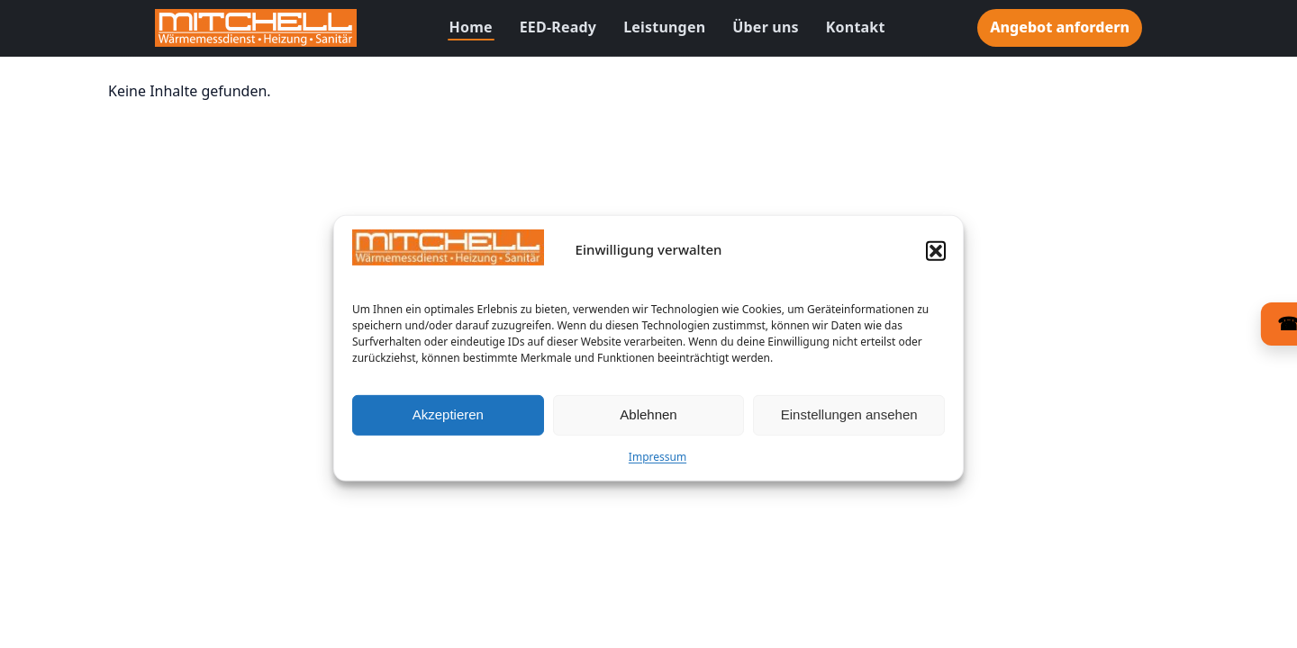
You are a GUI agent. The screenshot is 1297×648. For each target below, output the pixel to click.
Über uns (765, 27)
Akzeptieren (448, 419)
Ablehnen (648, 419)
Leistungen (664, 27)
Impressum (657, 461)
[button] (936, 256)
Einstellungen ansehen (849, 419)
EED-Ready (558, 27)
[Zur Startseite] (256, 28)
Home (471, 27)
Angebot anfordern (1059, 27)
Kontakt (855, 27)
